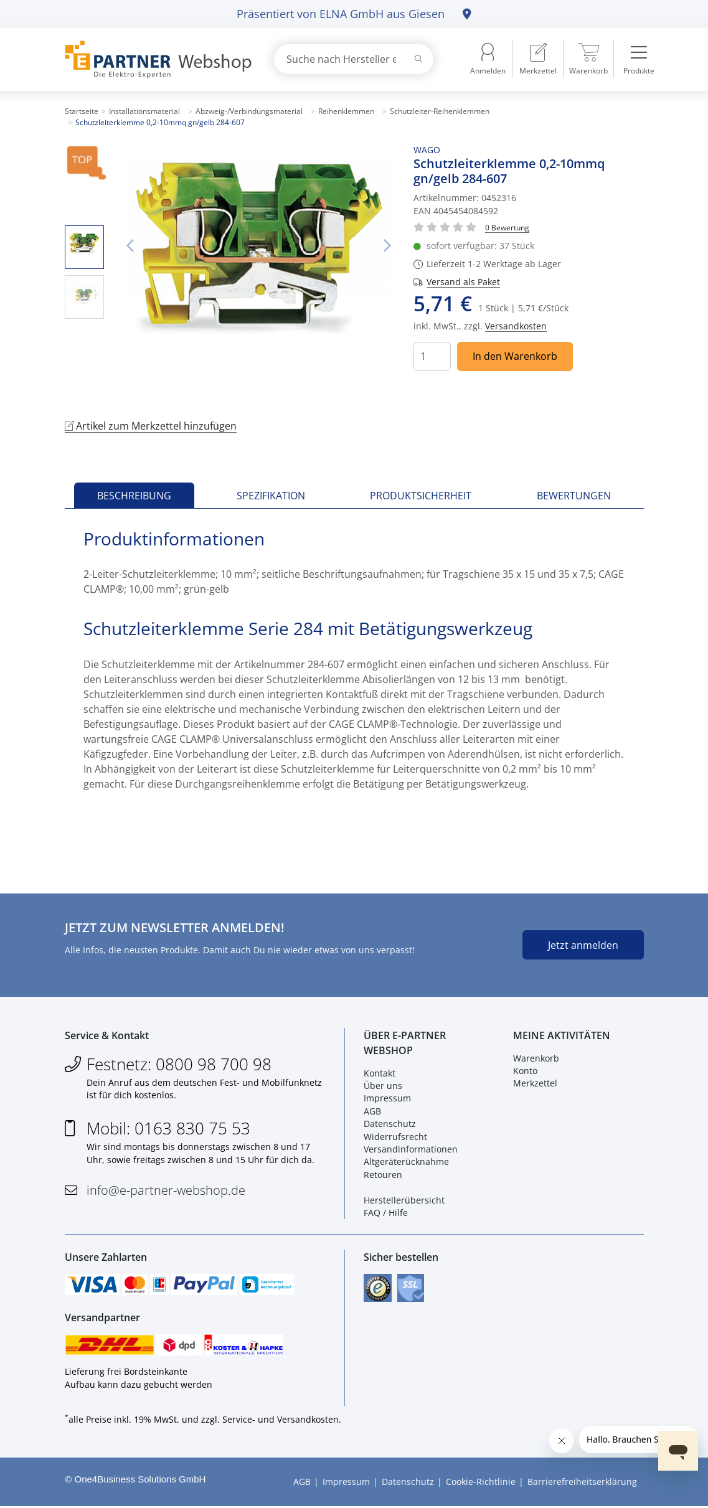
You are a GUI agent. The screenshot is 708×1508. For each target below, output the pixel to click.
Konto (525, 1071)
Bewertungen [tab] (574, 495)
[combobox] (353, 59)
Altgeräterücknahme (406, 1162)
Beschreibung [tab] (134, 495)
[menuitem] (538, 59)
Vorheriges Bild (130, 246)
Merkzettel (535, 1084)
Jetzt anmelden (583, 945)
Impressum (387, 1099)
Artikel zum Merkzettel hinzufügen (151, 426)
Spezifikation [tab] (271, 495)
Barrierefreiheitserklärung (582, 1483)
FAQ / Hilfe (386, 1213)
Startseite (81, 111)
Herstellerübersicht (404, 1201)
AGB (372, 1112)
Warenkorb (536, 1059)
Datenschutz (390, 1124)
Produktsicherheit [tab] (420, 495)
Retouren (383, 1175)
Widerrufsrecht (395, 1137)
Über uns (383, 1086)
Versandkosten (516, 326)
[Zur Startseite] (155, 59)
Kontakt (379, 1074)
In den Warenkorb (515, 356)
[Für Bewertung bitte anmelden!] (507, 227)
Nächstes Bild (386, 246)
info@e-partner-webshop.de (166, 1190)
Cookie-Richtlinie (481, 1483)
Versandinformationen (411, 1150)
